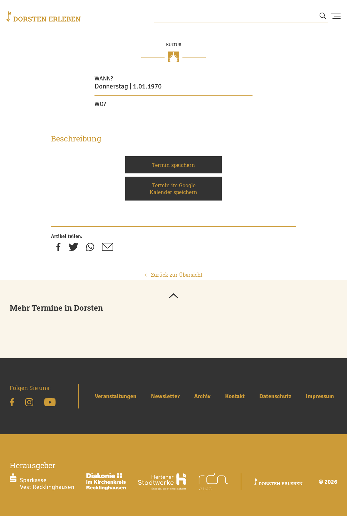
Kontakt (235, 396)
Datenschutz (275, 396)
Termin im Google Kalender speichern (173, 188)
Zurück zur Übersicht (174, 274)
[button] (173, 296)
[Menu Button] (336, 16)
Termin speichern (173, 164)
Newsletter (165, 396)
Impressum (320, 396)
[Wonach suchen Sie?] (241, 16)
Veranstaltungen (115, 396)
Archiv (202, 396)
